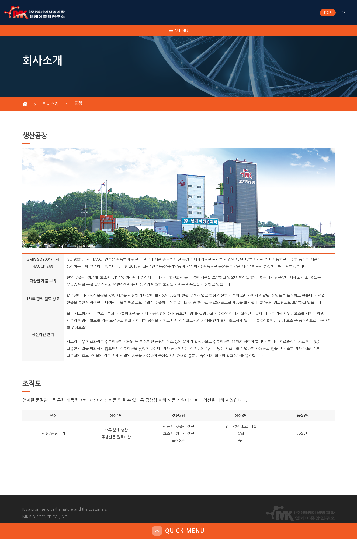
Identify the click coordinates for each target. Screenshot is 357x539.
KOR (327, 12)
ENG (343, 12)
